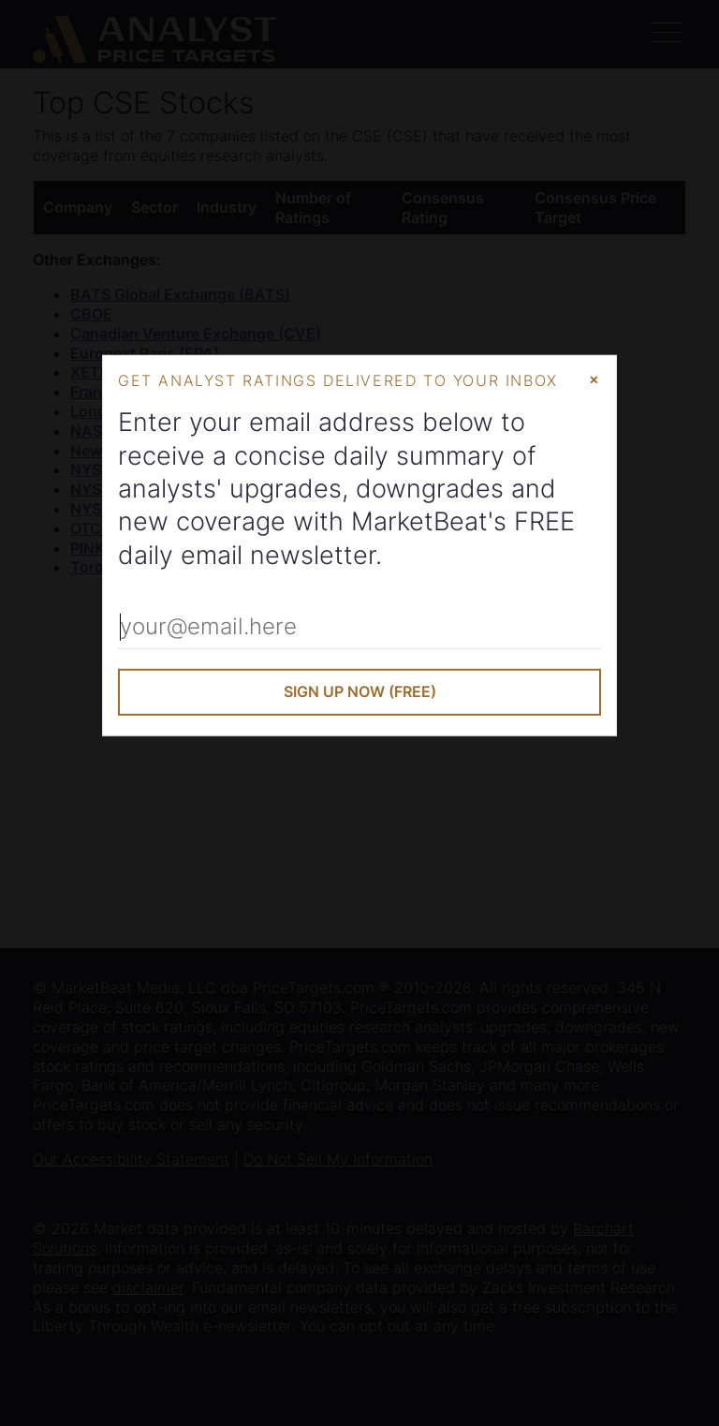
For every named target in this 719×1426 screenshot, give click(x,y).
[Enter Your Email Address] (359, 627)
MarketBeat (419, 521)
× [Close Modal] (594, 378)
